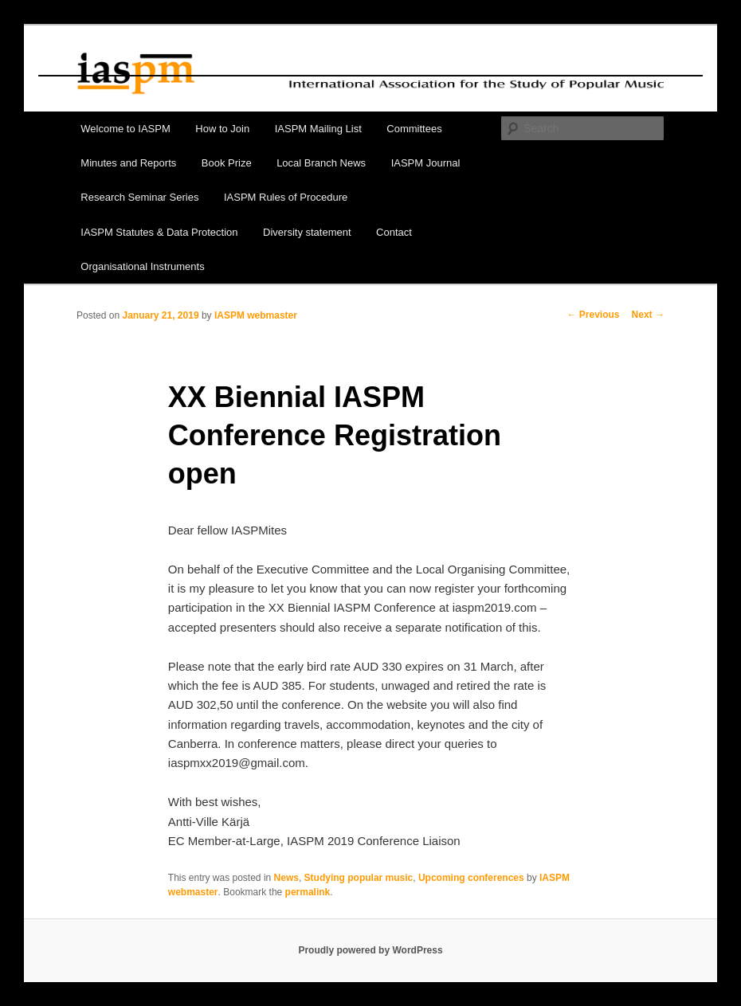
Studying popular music (359, 877)
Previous (593, 314)
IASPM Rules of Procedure (285, 197)
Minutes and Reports (128, 163)
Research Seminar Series (139, 197)
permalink (308, 892)
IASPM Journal (426, 163)
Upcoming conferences (471, 877)
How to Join (222, 129)
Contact (394, 232)
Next (648, 314)
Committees (413, 129)
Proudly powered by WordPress (370, 950)
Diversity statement (307, 232)
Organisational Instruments (142, 266)
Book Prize (227, 163)
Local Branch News (321, 163)
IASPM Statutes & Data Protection (158, 232)
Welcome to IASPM (125, 129)
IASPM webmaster (255, 315)
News (286, 877)
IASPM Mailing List (318, 129)
